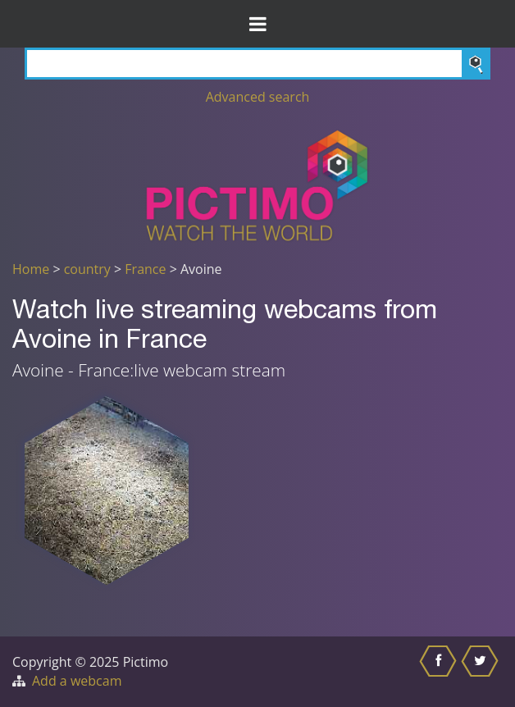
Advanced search (258, 97)
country (87, 269)
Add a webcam (76, 681)
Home (30, 269)
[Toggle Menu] (257, 24)
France (145, 269)
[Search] (257, 64)
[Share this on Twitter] (482, 672)
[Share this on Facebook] (440, 672)
